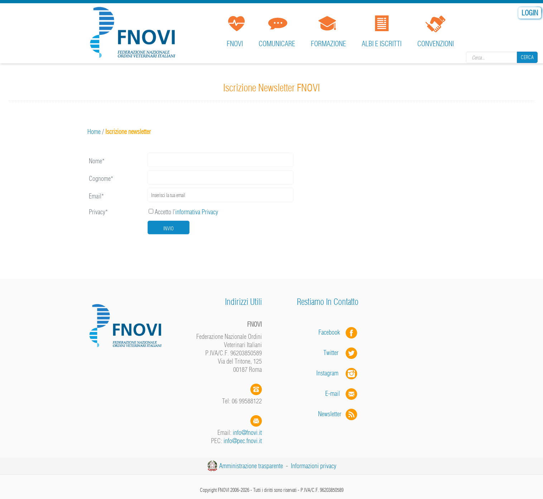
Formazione (328, 43)
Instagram (337, 373)
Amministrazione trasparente (251, 466)
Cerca (527, 57)
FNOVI (235, 43)
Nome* (97, 161)
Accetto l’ (183, 212)
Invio (168, 228)
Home (94, 132)
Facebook (331, 332)
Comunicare (277, 43)
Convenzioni (435, 43)
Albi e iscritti (382, 43)
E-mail (332, 393)
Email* (96, 196)
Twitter (341, 353)
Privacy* (98, 212)
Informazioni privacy (313, 466)
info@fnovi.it (247, 432)
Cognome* (101, 178)
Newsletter (338, 414)
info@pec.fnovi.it (243, 441)
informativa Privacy (196, 212)
